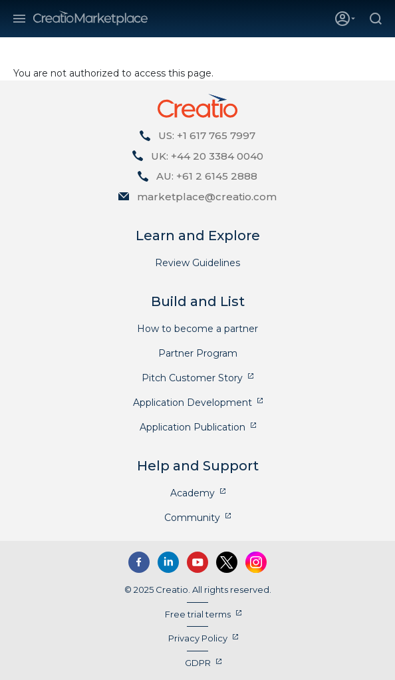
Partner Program (197, 353)
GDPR (198, 662)
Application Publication (192, 427)
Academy (192, 493)
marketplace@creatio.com (207, 196)
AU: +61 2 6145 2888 (206, 176)
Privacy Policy (197, 638)
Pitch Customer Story (192, 378)
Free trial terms (198, 614)
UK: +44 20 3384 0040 (207, 156)
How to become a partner (197, 329)
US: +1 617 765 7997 (206, 135)
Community (192, 518)
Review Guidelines (197, 263)
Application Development (192, 403)
